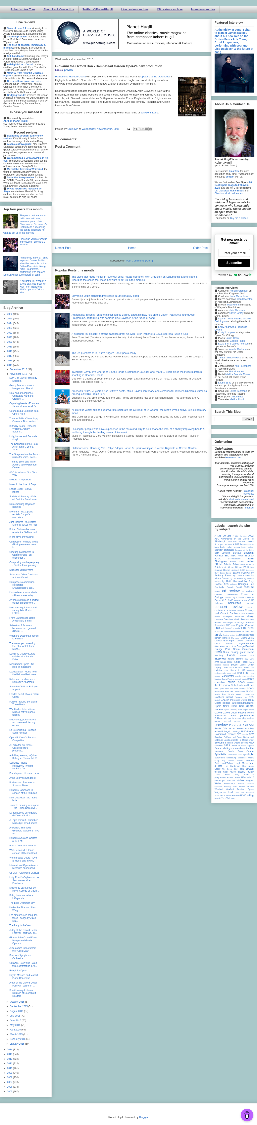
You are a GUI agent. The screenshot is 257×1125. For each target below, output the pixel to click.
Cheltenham (231, 594)
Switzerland (220, 763)
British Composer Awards (22, 845)
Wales (218, 783)
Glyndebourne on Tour (225, 646)
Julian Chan (232, 338)
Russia (245, 734)
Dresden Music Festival (236, 619)
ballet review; (247, 547)
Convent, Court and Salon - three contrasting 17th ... (23, 964)
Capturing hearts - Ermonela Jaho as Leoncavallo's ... (24, 405)
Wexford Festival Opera (240, 789)
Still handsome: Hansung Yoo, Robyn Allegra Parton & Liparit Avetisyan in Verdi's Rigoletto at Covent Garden (134, 448)
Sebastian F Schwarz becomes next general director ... (22, 628)
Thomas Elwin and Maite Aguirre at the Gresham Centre (23, 464)
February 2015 (18, 1039)
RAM (245, 725)
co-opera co (240, 600)
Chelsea (219, 594)
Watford (241, 784)
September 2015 (19, 1006)
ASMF (236, 544)
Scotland (219, 742)
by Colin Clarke (241, 575)
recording (249, 728)
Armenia (228, 544)
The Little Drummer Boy (22, 903)
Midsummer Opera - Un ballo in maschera (21, 665)
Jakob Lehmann (238, 391)
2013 (10, 1054)
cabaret (233, 584)
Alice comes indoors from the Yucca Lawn (22, 949)
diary (250, 616)
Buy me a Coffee (239, 218)
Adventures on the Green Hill (237, 539)
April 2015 (15, 1029)
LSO (245, 673)
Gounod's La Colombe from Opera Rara (23, 412)
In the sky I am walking (21, 537)
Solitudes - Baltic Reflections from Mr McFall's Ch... (21, 765)
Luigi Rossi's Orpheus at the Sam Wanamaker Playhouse (24, 880)
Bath (217, 553)
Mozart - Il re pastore (20, 479)
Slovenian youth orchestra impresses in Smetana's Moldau (105, 295)
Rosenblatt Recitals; (225, 734)
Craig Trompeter (226, 332)
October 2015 (17, 1001)
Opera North (222, 706)
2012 (10, 1059)
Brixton (226, 570)
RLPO (243, 731)
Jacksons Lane (149, 112)
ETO (243, 628)
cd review (231, 591)
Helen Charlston (243, 299)
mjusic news (240, 676)
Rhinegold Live (228, 731)
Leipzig (218, 667)
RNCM (250, 731)
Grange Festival (245, 646)
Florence (235, 638)
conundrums (238, 610)
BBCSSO (249, 555)
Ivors (251, 659)
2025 (10, 318)
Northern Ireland (224, 697)
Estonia (236, 628)
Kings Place (241, 662)
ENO (217, 628)
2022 (10, 332)
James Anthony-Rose (229, 357)
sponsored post (235, 754)
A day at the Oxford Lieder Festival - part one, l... (23, 984)
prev (252, 721)
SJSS (227, 745)
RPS (239, 734)
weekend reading (223, 786)
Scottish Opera (232, 743)
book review (246, 561)
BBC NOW (237, 555)
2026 (10, 314)
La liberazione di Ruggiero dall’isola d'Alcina (23, 814)
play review (248, 718)
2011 (10, 1063)
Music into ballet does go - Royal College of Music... (24, 889)
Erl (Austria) (226, 628)
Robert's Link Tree (23, 9)
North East (220, 694)
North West (235, 694)
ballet (222, 547)
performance (247, 715)
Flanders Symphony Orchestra (20, 957)
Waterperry (229, 783)
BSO (242, 570)
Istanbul (239, 659)
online (237, 700)
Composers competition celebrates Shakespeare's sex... (21, 585)
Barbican (228, 549)
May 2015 (15, 1025)
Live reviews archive (134, 9)
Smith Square (247, 745)
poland (217, 721)
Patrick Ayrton (236, 371)
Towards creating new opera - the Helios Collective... (24, 806)
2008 (10, 1077)
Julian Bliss (237, 396)
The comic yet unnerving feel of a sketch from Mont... (22, 646)
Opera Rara (237, 706)
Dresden (219, 619)
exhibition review (228, 631)
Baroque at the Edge (244, 550)
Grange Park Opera (227, 649)
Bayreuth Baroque (231, 553)
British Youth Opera (224, 567)
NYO (251, 697)
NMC (232, 692)
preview (68, 70)
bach (217, 547)
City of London (238, 597)
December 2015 (19, 369)
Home (132, 248)
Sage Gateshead (245, 737)
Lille (226, 670)
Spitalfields (220, 754)
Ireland (231, 659)
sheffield (219, 745)
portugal (227, 721)
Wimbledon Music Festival (227, 795)
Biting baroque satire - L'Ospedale (21, 897)
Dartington (227, 617)
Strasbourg (231, 758)
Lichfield (219, 670)
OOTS (244, 700)
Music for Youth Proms (21, 570)
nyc (245, 697)
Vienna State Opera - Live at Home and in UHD (23, 859)
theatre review (246, 771)
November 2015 (19, 374)
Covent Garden (228, 613)
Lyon (252, 673)
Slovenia (235, 745)
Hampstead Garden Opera (70, 76)
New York (229, 688)
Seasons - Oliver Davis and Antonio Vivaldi (23, 576)
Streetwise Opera (246, 758)
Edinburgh (227, 622)
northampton (248, 694)
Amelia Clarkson (237, 349)
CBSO (246, 587)
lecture (226, 665)
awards (250, 544)
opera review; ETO (233, 709)
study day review (224, 760)
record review (236, 728)
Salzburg (219, 740)
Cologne (219, 603)
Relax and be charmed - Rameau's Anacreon (22, 680)
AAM (251, 536)
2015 (10, 365)
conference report (223, 610)
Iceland (243, 655)
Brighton (228, 564)
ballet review (233, 547)
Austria (243, 544)
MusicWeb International (241, 499)
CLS (224, 600)
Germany (249, 640)
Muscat (238, 679)
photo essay (235, 718)
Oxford (218, 712)
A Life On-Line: (240, 536)
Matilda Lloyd (237, 399)
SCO (251, 740)
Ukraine (237, 777)
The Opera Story (230, 769)
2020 (10, 342)
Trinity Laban (240, 774)
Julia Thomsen (237, 310)
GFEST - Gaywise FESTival (24, 872)
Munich (250, 676)
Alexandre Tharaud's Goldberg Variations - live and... (24, 830)
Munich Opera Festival (224, 679)
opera (250, 700)
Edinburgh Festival (244, 622)
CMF (230, 600)
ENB (233, 625)
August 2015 (17, 1011)
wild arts (240, 792)
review (218, 731)
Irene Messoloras (239, 296)
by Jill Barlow (236, 578)
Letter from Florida (232, 667)
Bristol (236, 564)
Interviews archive (203, 9)
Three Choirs (222, 774)
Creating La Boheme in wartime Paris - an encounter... (21, 555)
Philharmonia (221, 718)
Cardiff (239, 587)
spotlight (248, 754)
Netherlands (236, 685)
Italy (246, 659)
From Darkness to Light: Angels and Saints (22, 619)
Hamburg (219, 655)
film (237, 635)
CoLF (251, 600)
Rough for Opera (18, 970)
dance (217, 617)
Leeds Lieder (247, 664)
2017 (10, 356)
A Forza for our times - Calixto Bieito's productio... (21, 748)
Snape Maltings (223, 748)
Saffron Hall (230, 737)
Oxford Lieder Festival (234, 712)
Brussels (235, 570)
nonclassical (240, 692)
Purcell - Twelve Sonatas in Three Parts (23, 703)
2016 (10, 360)
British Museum (247, 564)
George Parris (237, 341)
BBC (227, 555)
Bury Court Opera (223, 573)
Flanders (226, 638)
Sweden (250, 760)
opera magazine (245, 703)
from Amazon (232, 457)
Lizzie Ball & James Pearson (233, 343)
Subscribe (234, 262)
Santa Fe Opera (240, 740)
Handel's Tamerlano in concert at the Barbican (23, 791)
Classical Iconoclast (248, 492)
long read (231, 673)
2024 (10, 323)
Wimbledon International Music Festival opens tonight (22, 712)
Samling (228, 740)
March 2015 (16, 1034)
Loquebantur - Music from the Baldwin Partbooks (23, 673)
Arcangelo (219, 544)
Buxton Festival (241, 572)
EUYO (217, 631)
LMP (243, 670)
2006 (10, 1086)
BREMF (219, 564)
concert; (250, 607)
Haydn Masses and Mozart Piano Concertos (23, 976)
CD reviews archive (169, 9)
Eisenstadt (220, 625)
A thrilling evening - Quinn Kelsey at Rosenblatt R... (24, 757)
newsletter (219, 691)
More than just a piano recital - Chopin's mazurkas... (21, 514)
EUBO (250, 628)
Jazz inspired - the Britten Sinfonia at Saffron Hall (23, 523)
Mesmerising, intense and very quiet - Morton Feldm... (23, 610)
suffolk (240, 760)
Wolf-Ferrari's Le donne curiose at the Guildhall (23, 851)
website (250, 784)
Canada (230, 587)
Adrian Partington (239, 290)
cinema (228, 597)
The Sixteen (247, 768)
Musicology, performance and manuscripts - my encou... (22, 722)
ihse (252, 655)
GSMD (218, 652)
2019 (10, 346)
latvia (251, 662)
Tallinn (230, 763)
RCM (251, 725)
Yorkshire (230, 798)
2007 (10, 1082)
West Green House (243, 786)
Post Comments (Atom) (139, 260)
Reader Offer (221, 728)
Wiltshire (250, 792)
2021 (10, 337)
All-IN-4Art (232, 542)
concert (250, 603)
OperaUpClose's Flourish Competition (22, 739)
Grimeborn (248, 649)
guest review (247, 652)
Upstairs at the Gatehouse (155, 76)
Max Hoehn (233, 304)
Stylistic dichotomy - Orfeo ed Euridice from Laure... (23, 498)
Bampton (219, 550)
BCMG (218, 558)
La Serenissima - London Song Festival (22, 731)
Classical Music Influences (229, 193)
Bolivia (233, 561)
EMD (228, 625)
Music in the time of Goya (22, 484)
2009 (10, 1072)
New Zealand (240, 688)
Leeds (234, 664)
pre (245, 721)
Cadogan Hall (246, 584)
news (250, 688)
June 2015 (16, 1020)
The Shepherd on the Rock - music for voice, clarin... (24, 456)
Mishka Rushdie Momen (238, 374)
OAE (223, 700)
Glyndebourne (246, 643)
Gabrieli (218, 640)
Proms (232, 725)
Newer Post (63, 248)
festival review (229, 635)
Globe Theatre (224, 643)
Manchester (228, 676)
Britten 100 (240, 567)
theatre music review (225, 772)
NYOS (217, 700)
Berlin (250, 558)
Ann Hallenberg (242, 366)
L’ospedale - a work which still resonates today (23, 594)
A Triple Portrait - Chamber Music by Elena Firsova (23, 821)
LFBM (246, 667)
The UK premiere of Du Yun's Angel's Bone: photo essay (104, 352)
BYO (226, 584)
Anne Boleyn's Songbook (22, 778)
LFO (252, 667)
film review (244, 635)
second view (247, 743)
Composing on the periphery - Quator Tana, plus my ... (24, 564)
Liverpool (234, 670)
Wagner (250, 780)
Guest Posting (230, 652)
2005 (10, 1091)
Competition (234, 603)
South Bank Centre (241, 751)
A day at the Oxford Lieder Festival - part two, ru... (23, 931)
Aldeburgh (220, 541)
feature (240, 631)
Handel (231, 655)
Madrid (217, 676)
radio (239, 725)
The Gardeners (232, 766)
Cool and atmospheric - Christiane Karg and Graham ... (21, 396)
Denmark (239, 616)
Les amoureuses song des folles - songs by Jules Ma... (23, 918)
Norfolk (250, 691)
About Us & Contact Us (58, 9)
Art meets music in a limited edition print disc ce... (24, 601)
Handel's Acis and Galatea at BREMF (23, 839)
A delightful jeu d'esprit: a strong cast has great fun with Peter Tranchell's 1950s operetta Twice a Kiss (130, 333)
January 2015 (17, 1043)
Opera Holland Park (225, 703)
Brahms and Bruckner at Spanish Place (22, 784)
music (244, 679)
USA (243, 777)
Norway (238, 697)
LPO (239, 673)
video (240, 780)
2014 (10, 1049)
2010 (10, 1068)
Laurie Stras (224, 382)
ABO (217, 539)
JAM (217, 662)
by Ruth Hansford (232, 581)
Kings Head (226, 662)
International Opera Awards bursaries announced (23, 866)
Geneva (240, 641)
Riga (238, 731)
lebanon (218, 665)
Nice (227, 692)
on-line (229, 700)
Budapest (249, 570)
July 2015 (15, 1015)
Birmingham (221, 561)
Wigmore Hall (224, 792)
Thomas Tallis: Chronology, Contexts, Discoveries (23, 420)
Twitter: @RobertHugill (98, 9)
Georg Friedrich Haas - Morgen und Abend (21, 387)
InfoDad (249, 507)
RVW (251, 734)
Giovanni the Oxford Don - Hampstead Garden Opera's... (23, 940)
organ (245, 709)
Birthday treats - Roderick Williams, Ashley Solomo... (22, 429)
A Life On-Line (223, 536)
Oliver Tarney (236, 313)
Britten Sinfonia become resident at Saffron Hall (23, 531)
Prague (237, 721)
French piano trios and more (24, 773)
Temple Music (240, 763)
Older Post (200, 248)
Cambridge (220, 587)
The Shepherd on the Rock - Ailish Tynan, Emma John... (24, 447)
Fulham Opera (247, 638)
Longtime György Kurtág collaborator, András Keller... (22, 656)
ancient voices (246, 541)
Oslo (251, 709)
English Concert (245, 625)
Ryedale (219, 737)
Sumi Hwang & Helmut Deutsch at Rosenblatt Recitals (22, 993)
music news (236, 682)
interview (220, 658)
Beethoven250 (234, 559)
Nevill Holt (249, 685)
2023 (10, 328)
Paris (233, 715)
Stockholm (220, 757)
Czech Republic (246, 613)
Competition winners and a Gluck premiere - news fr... (23, 544)
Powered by (234, 274)
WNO (243, 795)
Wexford (219, 789)
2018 (10, 351)
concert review (228, 607)
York (224, 798)
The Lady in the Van (20, 925)
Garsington (229, 640)
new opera (219, 688)
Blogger (143, 1117)
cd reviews (248, 591)
